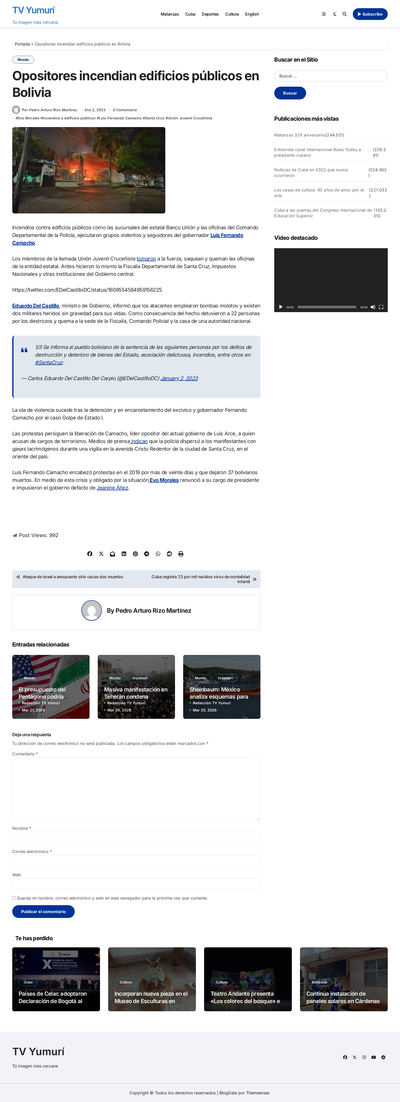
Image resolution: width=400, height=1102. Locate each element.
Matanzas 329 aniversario (299, 135)
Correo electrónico (32, 851)
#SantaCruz (48, 362)
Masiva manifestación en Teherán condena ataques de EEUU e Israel (135, 696)
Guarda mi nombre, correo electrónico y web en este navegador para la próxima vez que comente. (112, 898)
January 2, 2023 (179, 378)
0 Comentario (125, 110)
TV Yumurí (33, 10)
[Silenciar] (373, 307)
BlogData (228, 1092)
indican (138, 441)
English (252, 14)
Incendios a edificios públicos (69, 118)
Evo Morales (29, 118)
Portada (22, 44)
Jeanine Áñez (112, 488)
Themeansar (257, 1092)
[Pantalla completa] (381, 307)
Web (16, 874)
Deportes (210, 14)
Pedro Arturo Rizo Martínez (154, 610)
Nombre (21, 828)
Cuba (190, 14)
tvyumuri (140, 678)
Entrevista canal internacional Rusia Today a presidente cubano (317, 152)
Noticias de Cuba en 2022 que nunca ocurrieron (311, 172)
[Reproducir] (280, 307)
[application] (331, 280)
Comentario (25, 753)
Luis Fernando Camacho (120, 118)
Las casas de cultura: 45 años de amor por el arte (319, 192)
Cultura (232, 14)
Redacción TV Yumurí (41, 703)
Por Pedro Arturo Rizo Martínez (44, 109)
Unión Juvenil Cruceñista (190, 118)
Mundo (23, 60)
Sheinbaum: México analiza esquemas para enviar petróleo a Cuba (219, 696)
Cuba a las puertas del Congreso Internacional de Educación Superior (323, 213)
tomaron (146, 259)
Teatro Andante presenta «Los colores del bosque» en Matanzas (246, 1001)
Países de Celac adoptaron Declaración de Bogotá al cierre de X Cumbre (52, 1001)
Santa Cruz (155, 118)
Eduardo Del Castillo (35, 306)
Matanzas (170, 14)
